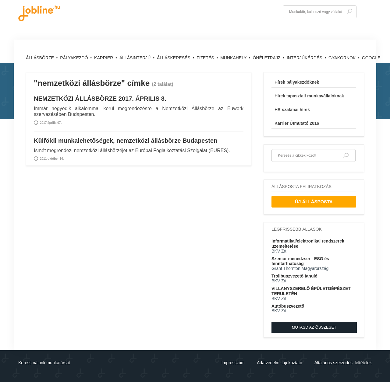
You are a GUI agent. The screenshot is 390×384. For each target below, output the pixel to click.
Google (371, 57)
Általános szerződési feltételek (343, 362)
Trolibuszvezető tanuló (294, 276)
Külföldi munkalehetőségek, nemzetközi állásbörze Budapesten (125, 140)
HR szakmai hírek (292, 109)
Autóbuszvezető (287, 306)
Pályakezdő (74, 57)
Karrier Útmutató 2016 (297, 123)
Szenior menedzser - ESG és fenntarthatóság (300, 261)
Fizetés (206, 57)
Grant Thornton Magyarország (299, 268)
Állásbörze (40, 57)
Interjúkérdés (305, 57)
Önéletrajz (267, 57)
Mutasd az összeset (314, 327)
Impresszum (233, 362)
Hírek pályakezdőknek (297, 82)
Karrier (104, 57)
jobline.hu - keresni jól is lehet (39, 13)
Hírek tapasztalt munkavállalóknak (309, 95)
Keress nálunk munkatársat (44, 362)
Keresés (349, 11)
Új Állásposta (314, 201)
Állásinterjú (135, 57)
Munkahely (234, 57)
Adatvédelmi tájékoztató (279, 362)
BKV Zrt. (279, 251)
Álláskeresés (174, 57)
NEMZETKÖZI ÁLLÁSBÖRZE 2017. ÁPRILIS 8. (100, 98)
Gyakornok (342, 57)
